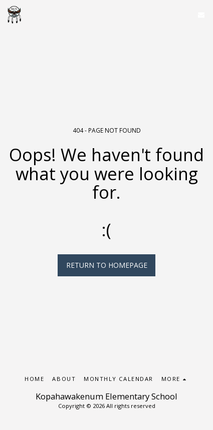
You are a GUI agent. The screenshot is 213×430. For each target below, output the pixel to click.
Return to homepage (106, 265)
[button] (201, 15)
